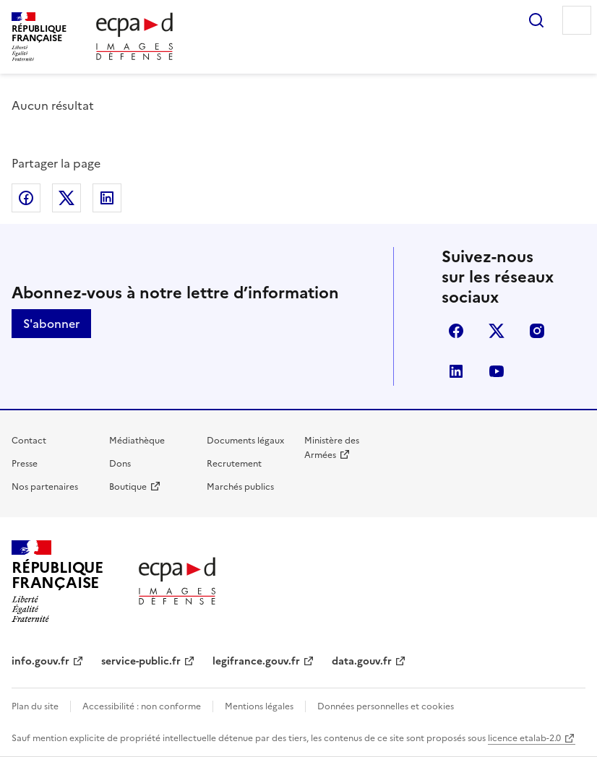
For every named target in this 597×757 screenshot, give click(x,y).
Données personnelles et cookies (385, 706)
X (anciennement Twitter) (496, 330)
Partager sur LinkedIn (107, 197)
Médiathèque (137, 440)
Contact (29, 440)
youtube (496, 371)
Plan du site (35, 706)
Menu (576, 20)
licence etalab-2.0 (524, 738)
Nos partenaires (45, 486)
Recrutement (234, 463)
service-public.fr (141, 661)
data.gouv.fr (362, 661)
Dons (120, 463)
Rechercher (536, 20)
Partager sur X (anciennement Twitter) (66, 197)
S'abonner (51, 323)
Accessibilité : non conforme (141, 706)
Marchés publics (240, 486)
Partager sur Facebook (26, 197)
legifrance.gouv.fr (256, 661)
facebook (456, 330)
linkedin (456, 371)
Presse (25, 463)
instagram (537, 330)
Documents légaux (245, 440)
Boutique (128, 486)
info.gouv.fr (40, 661)
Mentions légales (259, 706)
